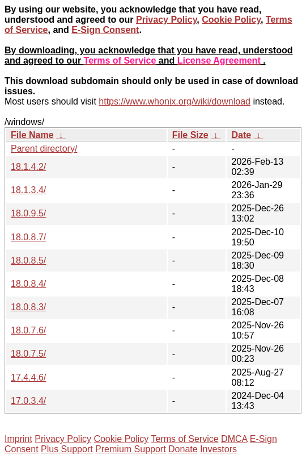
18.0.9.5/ (28, 213)
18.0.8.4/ (28, 284)
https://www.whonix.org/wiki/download (174, 101)
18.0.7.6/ (28, 330)
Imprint (18, 439)
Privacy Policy (166, 19)
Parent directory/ (44, 148)
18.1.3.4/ (28, 190)
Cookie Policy (231, 19)
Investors (218, 449)
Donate (183, 449)
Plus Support (67, 449)
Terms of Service (184, 439)
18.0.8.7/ (28, 237)
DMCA (234, 439)
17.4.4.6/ (28, 377)
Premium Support (130, 449)
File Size (190, 135)
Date (241, 135)
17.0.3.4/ (28, 401)
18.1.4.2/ (28, 167)
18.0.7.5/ (28, 353)
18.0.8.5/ (28, 260)
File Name (32, 135)
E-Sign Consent (105, 30)
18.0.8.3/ (28, 307)
